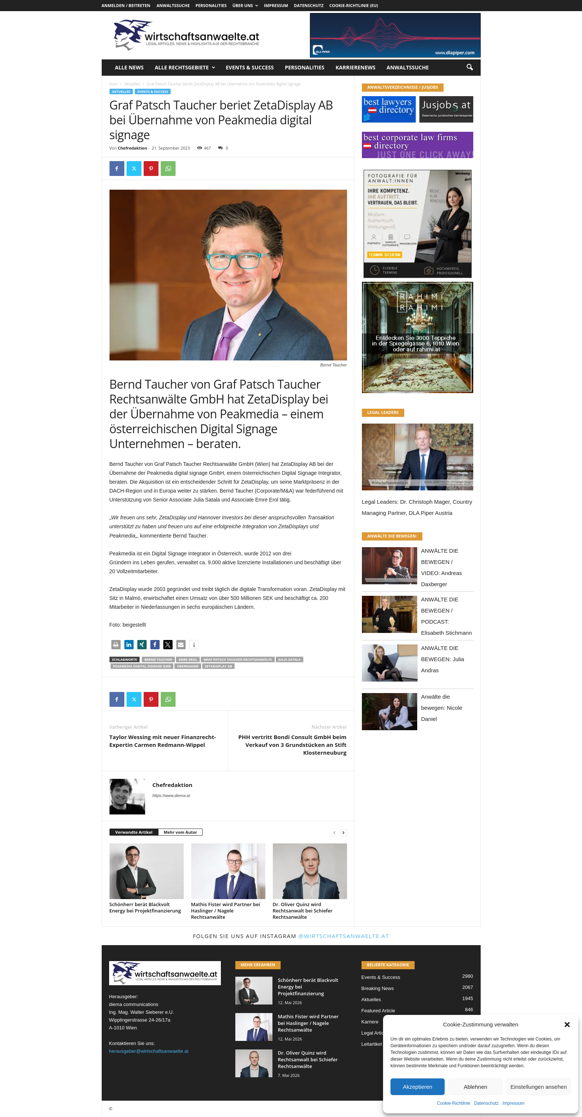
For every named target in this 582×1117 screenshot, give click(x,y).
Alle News (129, 67)
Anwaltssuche (173, 5)
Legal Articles (376, 1033)
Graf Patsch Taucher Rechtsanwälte (237, 659)
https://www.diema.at (171, 795)
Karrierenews (355, 67)
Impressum (513, 1103)
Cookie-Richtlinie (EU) (353, 5)
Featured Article (378, 1010)
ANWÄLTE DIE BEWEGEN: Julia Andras (442, 659)
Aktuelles (132, 83)
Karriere (370, 1022)
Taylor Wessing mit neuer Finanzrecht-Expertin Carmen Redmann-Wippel (162, 740)
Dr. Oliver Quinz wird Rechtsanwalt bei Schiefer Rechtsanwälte (303, 910)
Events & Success (250, 67)
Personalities (211, 5)
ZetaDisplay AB (218, 666)
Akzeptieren (417, 1087)
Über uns (245, 5)
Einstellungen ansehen (538, 1087)
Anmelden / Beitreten (126, 5)
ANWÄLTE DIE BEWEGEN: (392, 536)
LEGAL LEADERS (383, 412)
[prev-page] (334, 832)
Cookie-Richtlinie (453, 1103)
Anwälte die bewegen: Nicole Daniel (441, 707)
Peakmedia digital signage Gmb (142, 666)
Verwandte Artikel (134, 832)
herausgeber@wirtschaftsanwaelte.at (149, 1051)
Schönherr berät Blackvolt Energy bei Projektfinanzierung (145, 907)
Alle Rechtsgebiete (185, 67)
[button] (567, 1024)
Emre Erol (188, 659)
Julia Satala (289, 659)
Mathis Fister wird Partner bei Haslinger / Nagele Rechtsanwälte (225, 910)
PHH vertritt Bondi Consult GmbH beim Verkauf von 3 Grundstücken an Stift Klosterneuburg (292, 744)
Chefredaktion (132, 148)
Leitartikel (372, 1044)
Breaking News (378, 988)
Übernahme (188, 666)
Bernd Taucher (158, 659)
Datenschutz (486, 1103)
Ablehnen (475, 1087)
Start (113, 83)
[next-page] (343, 832)
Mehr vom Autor (180, 832)
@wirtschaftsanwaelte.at (343, 936)
